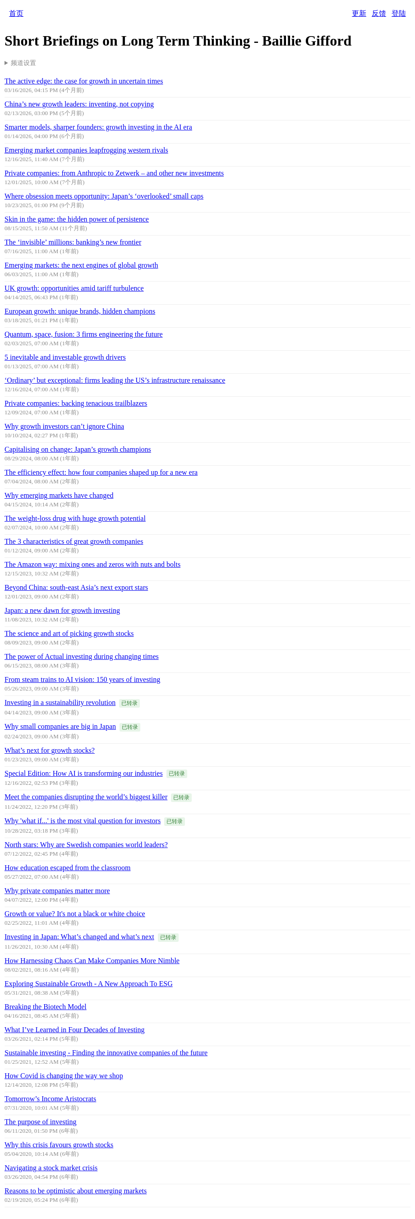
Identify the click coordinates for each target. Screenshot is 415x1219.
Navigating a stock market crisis (51, 1168)
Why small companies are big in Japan (60, 726)
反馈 (379, 13)
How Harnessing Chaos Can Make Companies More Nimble (92, 960)
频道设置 (23, 63)
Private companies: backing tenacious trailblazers (76, 403)
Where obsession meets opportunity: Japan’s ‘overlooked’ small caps (104, 196)
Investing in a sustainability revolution (60, 702)
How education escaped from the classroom (67, 867)
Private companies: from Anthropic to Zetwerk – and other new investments (114, 173)
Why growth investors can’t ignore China (64, 426)
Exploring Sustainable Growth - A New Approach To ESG (89, 983)
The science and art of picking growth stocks (69, 633)
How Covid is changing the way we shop (64, 1076)
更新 (359, 13)
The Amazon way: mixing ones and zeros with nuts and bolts (92, 564)
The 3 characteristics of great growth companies (74, 541)
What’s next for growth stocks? (50, 750)
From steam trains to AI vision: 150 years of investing (82, 679)
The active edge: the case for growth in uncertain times (84, 81)
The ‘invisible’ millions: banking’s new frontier (73, 242)
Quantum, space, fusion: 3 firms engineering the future (84, 334)
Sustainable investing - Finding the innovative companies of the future (106, 1053)
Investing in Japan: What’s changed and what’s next (79, 937)
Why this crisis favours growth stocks (59, 1145)
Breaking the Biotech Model (46, 1006)
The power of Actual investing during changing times (82, 656)
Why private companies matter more (57, 891)
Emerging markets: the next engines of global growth (81, 265)
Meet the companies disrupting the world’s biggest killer (86, 797)
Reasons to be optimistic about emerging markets (76, 1191)
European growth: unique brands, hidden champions (80, 311)
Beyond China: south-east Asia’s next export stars (76, 587)
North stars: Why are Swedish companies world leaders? (86, 844)
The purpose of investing (41, 1122)
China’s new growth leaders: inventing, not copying (79, 104)
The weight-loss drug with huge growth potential (75, 518)
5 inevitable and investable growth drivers (65, 357)
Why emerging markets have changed (59, 495)
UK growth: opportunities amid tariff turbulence (74, 288)
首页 (16, 13)
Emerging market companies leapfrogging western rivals (86, 150)
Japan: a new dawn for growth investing (62, 610)
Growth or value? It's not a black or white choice (75, 914)
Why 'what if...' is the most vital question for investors (83, 821)
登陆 (399, 13)
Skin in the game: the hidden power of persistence (77, 219)
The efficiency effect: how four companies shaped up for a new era (101, 472)
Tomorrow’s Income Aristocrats (50, 1099)
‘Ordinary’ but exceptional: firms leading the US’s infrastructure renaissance (115, 380)
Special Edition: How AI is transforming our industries (84, 773)
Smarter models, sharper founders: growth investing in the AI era (98, 127)
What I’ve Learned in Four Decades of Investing (75, 1030)
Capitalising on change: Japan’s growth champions (78, 449)
